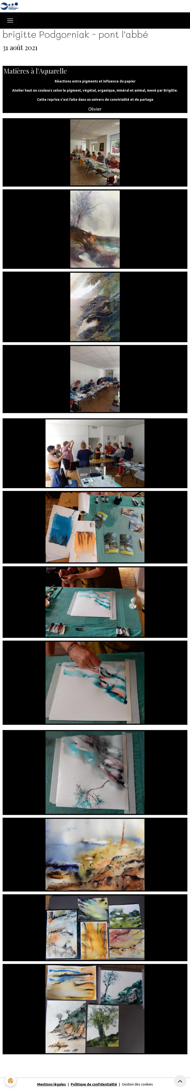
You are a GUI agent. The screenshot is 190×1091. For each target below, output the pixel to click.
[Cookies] (10, 1080)
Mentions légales (51, 1084)
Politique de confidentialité (94, 1084)
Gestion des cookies (137, 1084)
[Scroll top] (180, 1081)
